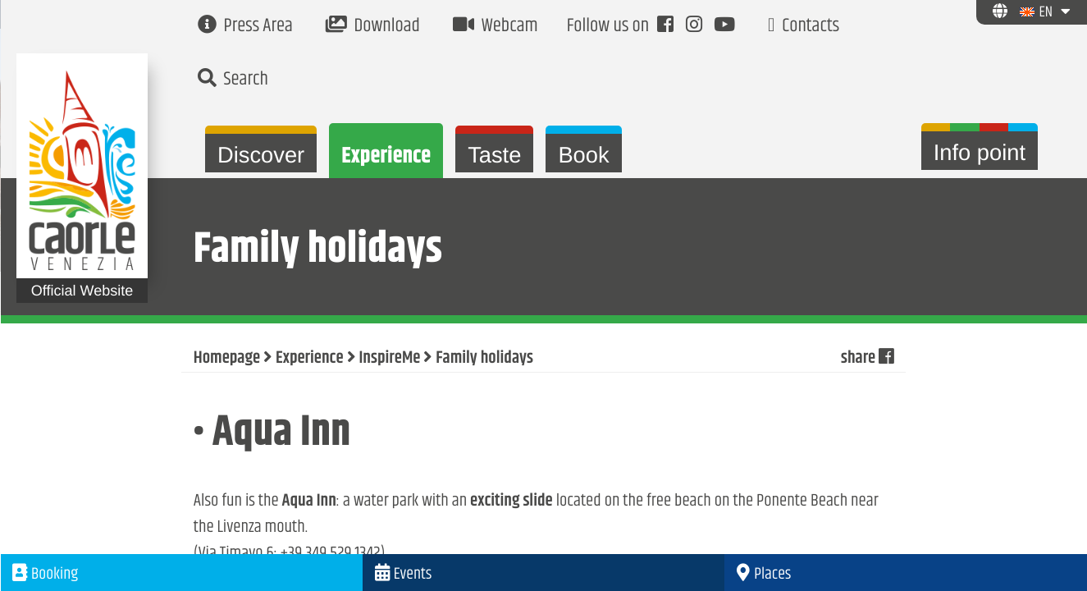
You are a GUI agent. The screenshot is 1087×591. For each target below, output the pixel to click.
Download (373, 26)
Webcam (495, 26)
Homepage (227, 359)
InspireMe (390, 359)
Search (233, 80)
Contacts (803, 26)
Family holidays (484, 359)
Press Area (245, 26)
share (867, 359)
